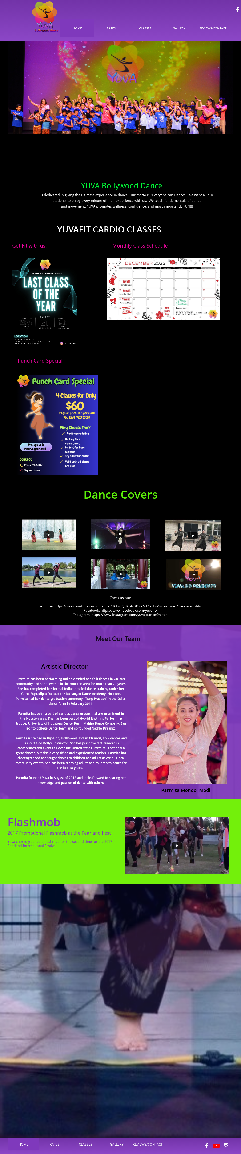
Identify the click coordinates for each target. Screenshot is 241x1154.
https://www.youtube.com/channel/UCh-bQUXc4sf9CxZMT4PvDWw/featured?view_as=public (128, 606)
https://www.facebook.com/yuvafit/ (129, 610)
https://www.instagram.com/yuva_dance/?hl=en (130, 615)
